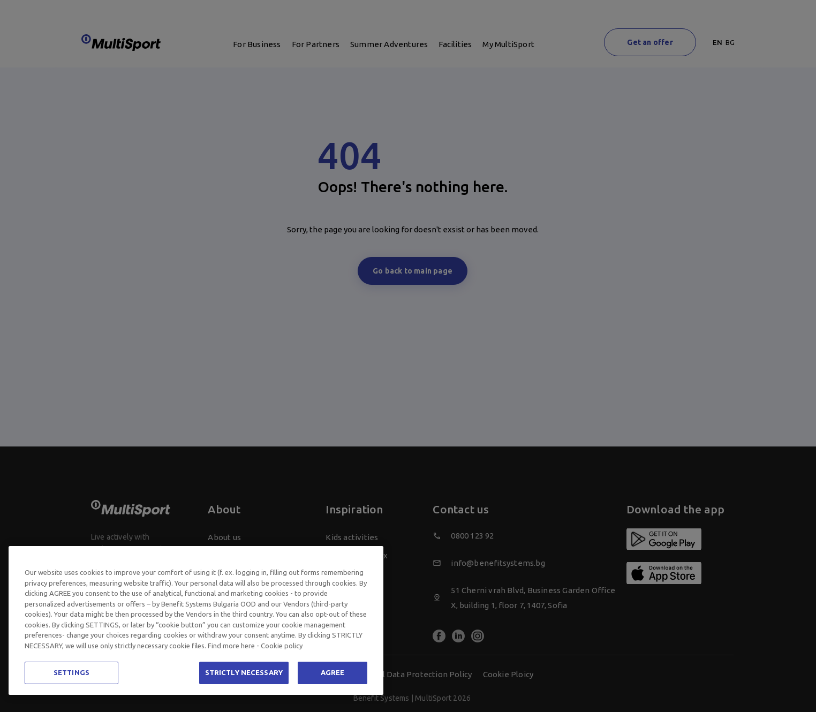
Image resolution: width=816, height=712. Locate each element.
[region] (196, 620)
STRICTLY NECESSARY (244, 672)
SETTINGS (71, 672)
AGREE (333, 672)
